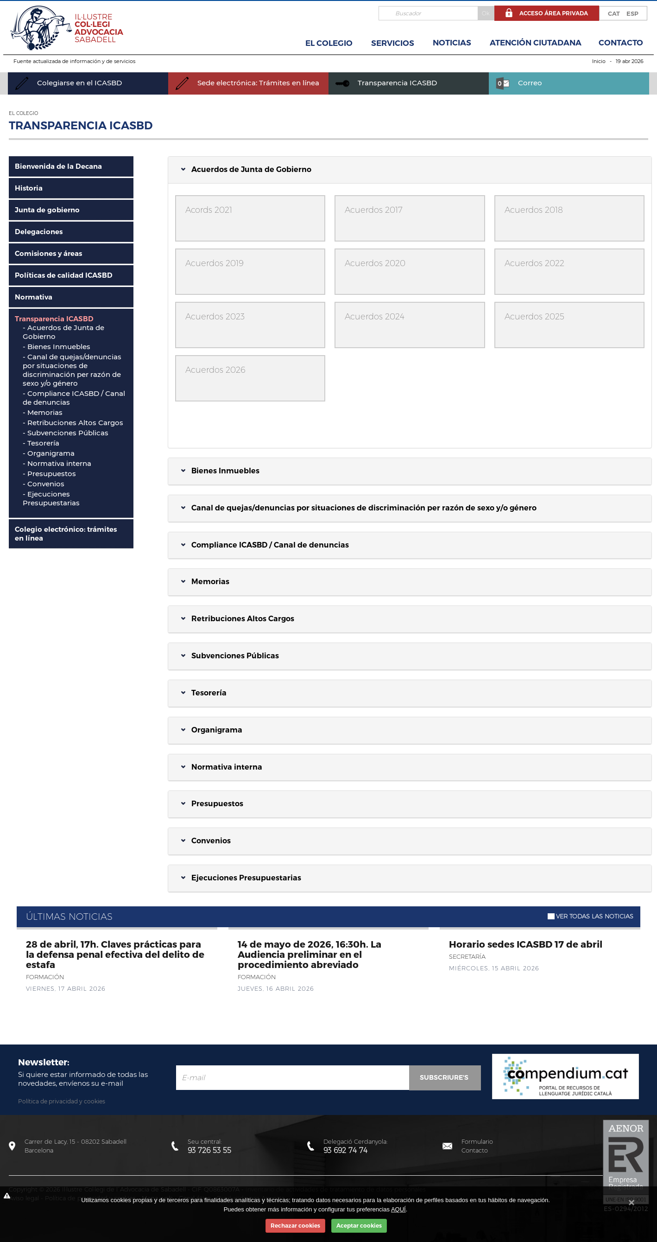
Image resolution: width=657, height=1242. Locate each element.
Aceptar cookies (359, 1225)
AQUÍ (398, 1209)
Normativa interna (221, 767)
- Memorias (43, 412)
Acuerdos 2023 (215, 317)
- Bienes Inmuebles (56, 346)
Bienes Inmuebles (220, 470)
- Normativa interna (57, 463)
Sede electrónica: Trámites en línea (247, 82)
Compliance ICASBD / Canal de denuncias (265, 545)
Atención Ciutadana (535, 42)
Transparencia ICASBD (386, 82)
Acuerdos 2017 (374, 210)
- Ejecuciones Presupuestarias (51, 498)
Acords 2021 (208, 210)
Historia (29, 188)
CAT (614, 13)
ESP (632, 13)
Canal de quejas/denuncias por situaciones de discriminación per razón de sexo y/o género (72, 370)
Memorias (205, 581)
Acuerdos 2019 (214, 263)
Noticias (452, 42)
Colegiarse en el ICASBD (68, 82)
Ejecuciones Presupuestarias (241, 877)
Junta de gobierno (47, 209)
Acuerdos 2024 (374, 317)
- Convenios (43, 483)
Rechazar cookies (295, 1225)
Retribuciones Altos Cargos (237, 618)
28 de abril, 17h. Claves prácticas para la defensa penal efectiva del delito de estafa (115, 954)
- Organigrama (49, 453)
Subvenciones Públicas (230, 655)
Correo (519, 82)
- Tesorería (41, 443)
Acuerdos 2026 (215, 370)
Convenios (206, 840)
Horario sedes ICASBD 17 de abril (525, 943)
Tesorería (204, 692)
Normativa (33, 297)
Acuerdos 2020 (375, 263)
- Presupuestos (49, 473)
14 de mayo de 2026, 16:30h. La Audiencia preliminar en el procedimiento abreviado (309, 954)
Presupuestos (212, 803)
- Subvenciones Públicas (65, 432)
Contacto (621, 42)
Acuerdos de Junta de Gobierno (246, 169)
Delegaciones (39, 231)
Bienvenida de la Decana (58, 166)
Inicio (599, 61)
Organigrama (211, 730)
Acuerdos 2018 (534, 210)
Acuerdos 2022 (534, 263)
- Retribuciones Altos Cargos (73, 422)
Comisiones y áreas (48, 253)
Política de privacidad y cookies (61, 1101)
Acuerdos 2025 (534, 317)
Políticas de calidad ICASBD (64, 275)
